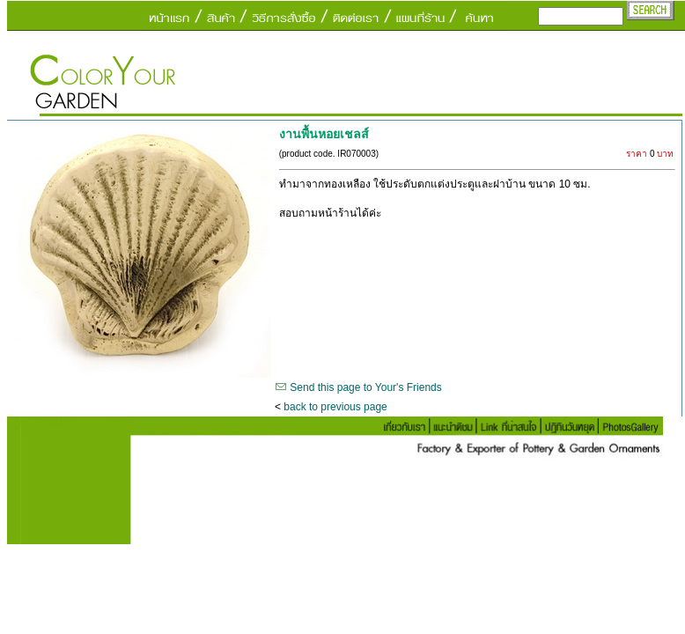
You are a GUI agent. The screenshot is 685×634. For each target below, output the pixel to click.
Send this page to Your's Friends (365, 387)
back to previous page (335, 407)
